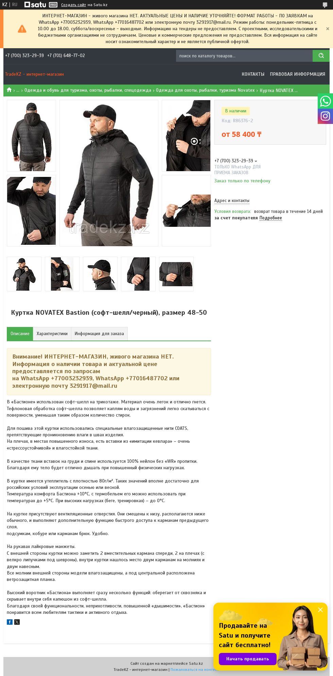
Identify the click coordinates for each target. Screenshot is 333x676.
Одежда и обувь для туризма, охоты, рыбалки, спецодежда (87, 90)
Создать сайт (73, 4)
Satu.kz (196, 663)
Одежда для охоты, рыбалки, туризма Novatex (205, 90)
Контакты (253, 74)
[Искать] (321, 56)
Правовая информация (297, 74)
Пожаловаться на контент (195, 669)
